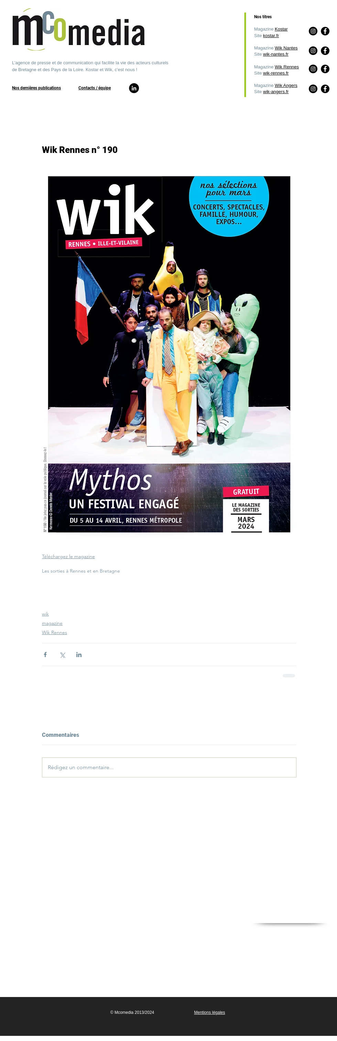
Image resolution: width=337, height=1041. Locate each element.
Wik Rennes (287, 66)
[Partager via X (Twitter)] (62, 654)
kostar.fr (271, 35)
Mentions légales (209, 1012)
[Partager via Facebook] (45, 654)
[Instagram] (313, 89)
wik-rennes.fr (276, 73)
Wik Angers (286, 85)
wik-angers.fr (276, 91)
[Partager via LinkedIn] (79, 654)
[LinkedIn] (134, 88)
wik (45, 614)
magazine (52, 623)
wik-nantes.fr (276, 54)
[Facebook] (325, 89)
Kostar (281, 29)
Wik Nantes (286, 48)
